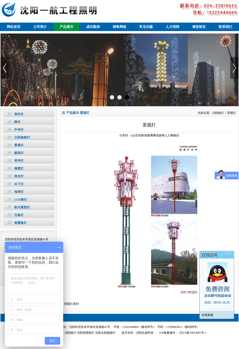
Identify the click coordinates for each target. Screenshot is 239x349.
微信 (176, 135)
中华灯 (19, 129)
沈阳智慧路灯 (85, 332)
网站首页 (13, 27)
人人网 (168, 135)
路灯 (17, 122)
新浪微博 (147, 135)
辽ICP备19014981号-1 (193, 332)
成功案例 (93, 27)
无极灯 (19, 215)
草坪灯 (19, 160)
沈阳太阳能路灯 (105, 332)
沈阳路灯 (218, 113)
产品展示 (66, 27)
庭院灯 (19, 153)
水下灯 (19, 184)
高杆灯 (19, 114)
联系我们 (225, 27)
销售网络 (119, 27)
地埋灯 (19, 191)
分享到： (125, 135)
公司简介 (40, 27)
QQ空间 (136, 135)
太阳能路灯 (22, 137)
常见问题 (146, 27)
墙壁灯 (19, 168)
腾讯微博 (158, 135)
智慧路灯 (20, 222)
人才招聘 (172, 27)
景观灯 (19, 145)
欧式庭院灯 (22, 207)
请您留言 (199, 27)
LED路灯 (20, 199)
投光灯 (19, 176)
